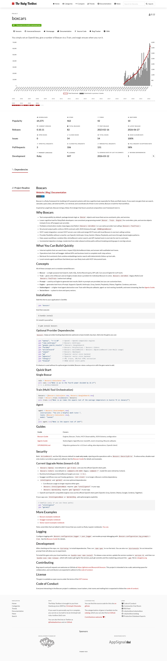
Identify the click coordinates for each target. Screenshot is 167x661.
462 (69, 121)
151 (99, 147)
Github (69, 620)
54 (68, 138)
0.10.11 (40, 129)
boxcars (19, 18)
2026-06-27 (134, 129)
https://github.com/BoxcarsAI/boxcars (91, 565)
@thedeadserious (54, 620)
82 (68, 129)
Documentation (58, 192)
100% (130, 138)
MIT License (83, 577)
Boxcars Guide (42, 436)
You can (105, 525)
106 (69, 147)
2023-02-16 (103, 129)
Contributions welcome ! (95, 615)
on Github (111, 610)
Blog (48, 192)
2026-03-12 (103, 156)
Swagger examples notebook (50, 518)
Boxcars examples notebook (50, 515)
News (14, 611)
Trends (14, 606)
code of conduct (87, 568)
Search (14, 614)
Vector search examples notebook (52, 521)
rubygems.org (142, 556)
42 (98, 121)
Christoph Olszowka (73, 604)
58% (130, 147)
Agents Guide (150, 287)
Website (40, 192)
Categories (16, 604)
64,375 (40, 121)
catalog (87, 610)
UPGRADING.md (43, 444)
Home (14, 601)
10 (129, 121)
